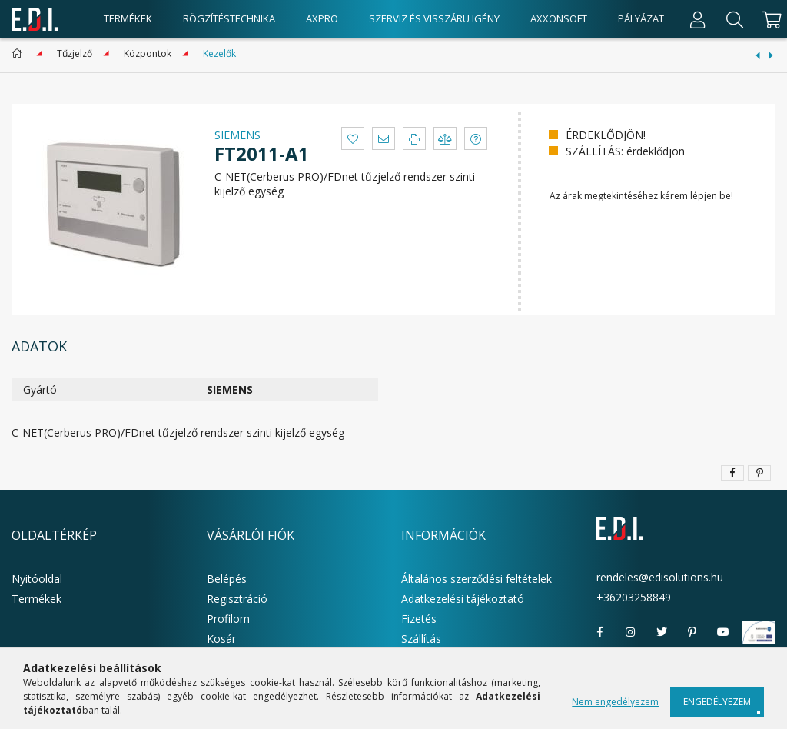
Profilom (228, 618)
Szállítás (421, 638)
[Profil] (697, 19)
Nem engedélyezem (615, 701)
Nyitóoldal (37, 578)
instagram (631, 632)
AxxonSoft (558, 18)
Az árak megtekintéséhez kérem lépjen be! (641, 195)
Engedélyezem (717, 701)
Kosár (221, 638)
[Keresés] (734, 19)
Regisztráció (237, 598)
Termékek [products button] (128, 18)
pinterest (692, 632)
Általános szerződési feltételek (476, 578)
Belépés (227, 578)
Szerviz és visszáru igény (434, 18)
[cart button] (769, 19)
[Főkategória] (20, 53)
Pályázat (641, 18)
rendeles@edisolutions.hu (659, 577)
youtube (723, 632)
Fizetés (419, 618)
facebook (600, 632)
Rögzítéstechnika (229, 18)
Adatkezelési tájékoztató (462, 598)
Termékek (36, 598)
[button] (352, 138)
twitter (661, 632)
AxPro (322, 18)
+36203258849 (633, 597)
